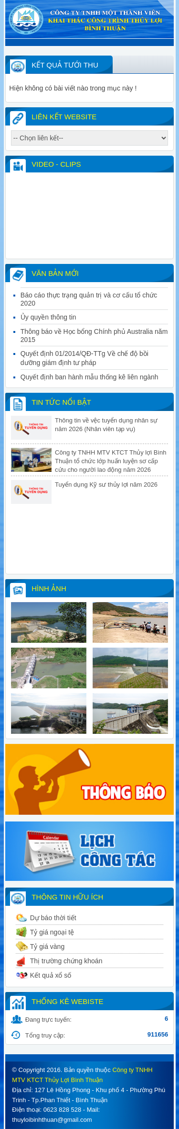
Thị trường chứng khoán (66, 961)
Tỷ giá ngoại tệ (52, 932)
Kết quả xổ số (50, 975)
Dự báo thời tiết (53, 918)
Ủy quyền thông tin (48, 331)
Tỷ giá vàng (47, 946)
